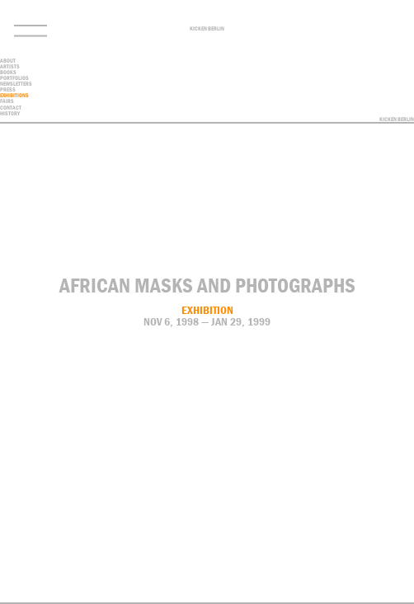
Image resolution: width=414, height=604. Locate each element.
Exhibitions (14, 95)
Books (8, 72)
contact (10, 107)
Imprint (376, 598)
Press (8, 89)
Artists (10, 66)
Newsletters (16, 83)
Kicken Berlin (207, 29)
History (10, 113)
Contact (358, 598)
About (8, 60)
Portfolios (14, 78)
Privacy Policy (399, 598)
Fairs (7, 101)
